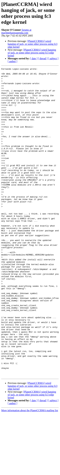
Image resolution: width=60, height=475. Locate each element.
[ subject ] (53, 58)
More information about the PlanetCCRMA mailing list (29, 472)
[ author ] (12, 61)
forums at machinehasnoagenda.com (16, 31)
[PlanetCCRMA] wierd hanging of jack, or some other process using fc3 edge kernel (32, 44)
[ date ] (33, 58)
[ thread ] (43, 58)
